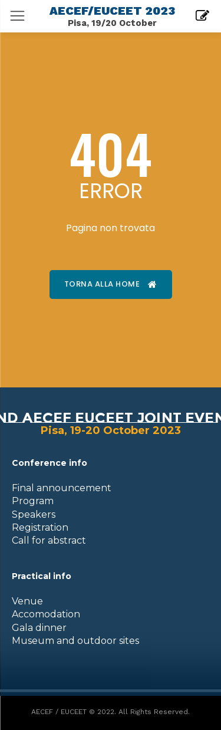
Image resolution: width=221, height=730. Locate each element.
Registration (40, 527)
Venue (27, 601)
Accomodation (46, 614)
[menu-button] (17, 15)
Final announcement (61, 488)
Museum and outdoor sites (75, 640)
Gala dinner (39, 627)
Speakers (33, 514)
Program (33, 501)
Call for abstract (49, 540)
